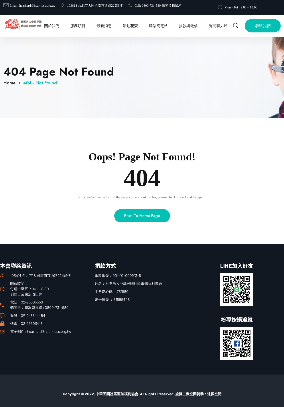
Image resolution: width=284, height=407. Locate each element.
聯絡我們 (263, 26)
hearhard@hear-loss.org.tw (37, 5)
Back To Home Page (142, 224)
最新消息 (104, 25)
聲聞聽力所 (218, 25)
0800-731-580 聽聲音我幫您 (161, 5)
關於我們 (51, 25)
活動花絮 (130, 25)
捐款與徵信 (188, 25)
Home (10, 83)
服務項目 (77, 25)
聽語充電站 (158, 25)
